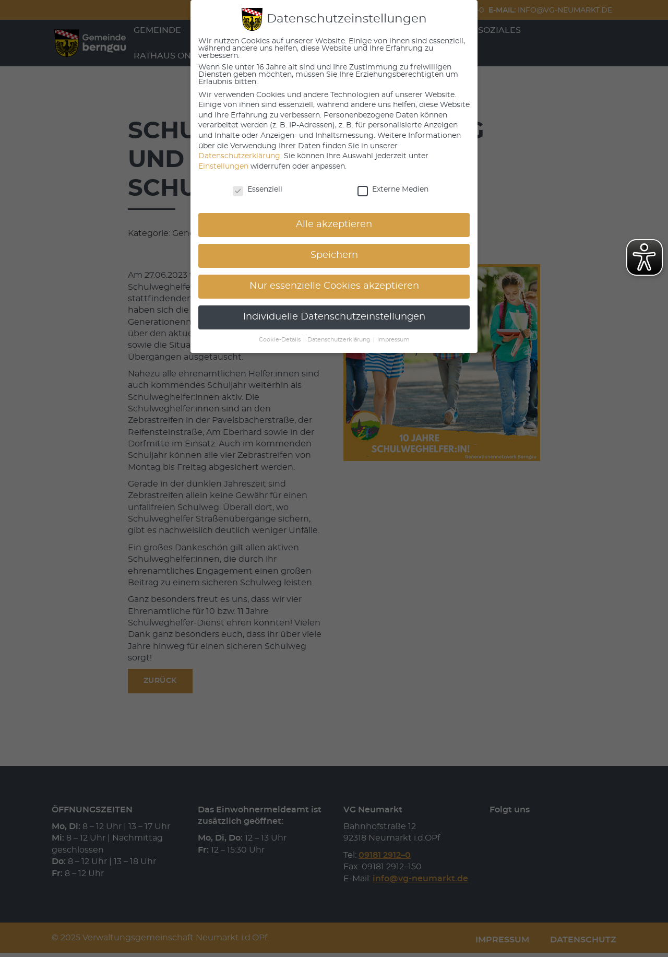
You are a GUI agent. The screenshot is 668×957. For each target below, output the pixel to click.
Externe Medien (392, 189)
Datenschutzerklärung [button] (339, 339)
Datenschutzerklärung (239, 156)
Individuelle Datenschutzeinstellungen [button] (334, 317)
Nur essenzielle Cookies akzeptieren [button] (334, 286)
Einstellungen (223, 166)
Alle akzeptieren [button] (334, 224)
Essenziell (257, 189)
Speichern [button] (334, 255)
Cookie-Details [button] (280, 339)
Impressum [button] (393, 339)
